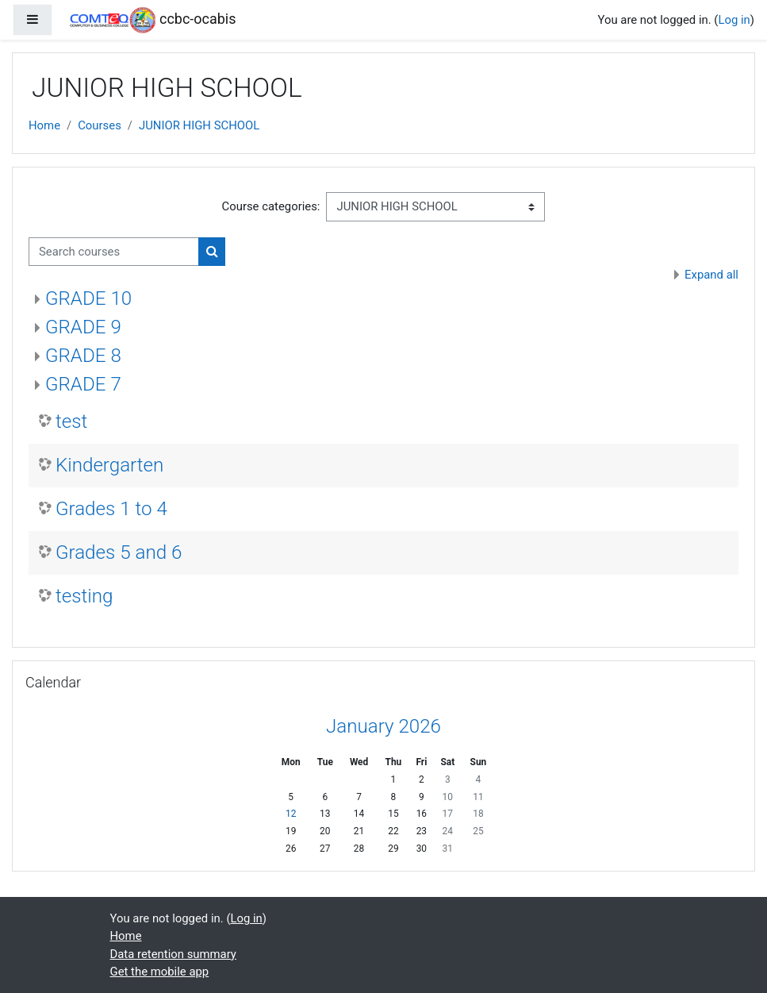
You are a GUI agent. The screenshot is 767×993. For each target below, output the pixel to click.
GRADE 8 (83, 355)
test (71, 421)
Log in (734, 20)
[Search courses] (114, 251)
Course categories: (271, 206)
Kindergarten (109, 465)
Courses (99, 125)
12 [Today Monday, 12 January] (291, 813)
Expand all (711, 274)
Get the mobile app (159, 971)
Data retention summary (173, 954)
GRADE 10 (88, 298)
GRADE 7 (83, 384)
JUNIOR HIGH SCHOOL (199, 125)
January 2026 (383, 726)
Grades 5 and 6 (119, 552)
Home (44, 125)
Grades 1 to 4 (111, 509)
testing (84, 596)
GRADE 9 (83, 327)
